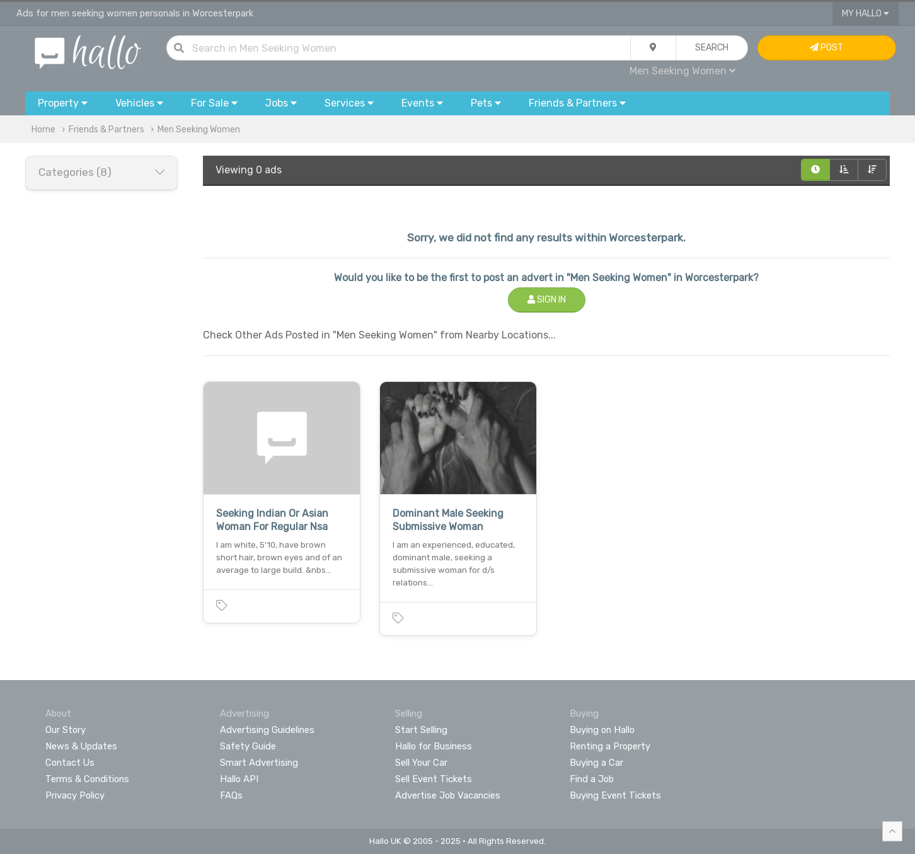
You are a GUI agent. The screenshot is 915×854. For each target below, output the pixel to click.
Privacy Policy (75, 795)
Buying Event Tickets (615, 795)
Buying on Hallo (602, 730)
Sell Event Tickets (433, 779)
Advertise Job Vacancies (447, 795)
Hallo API (239, 779)
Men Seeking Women (682, 71)
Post (826, 47)
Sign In (546, 299)
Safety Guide (248, 746)
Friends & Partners (106, 129)
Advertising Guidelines (267, 730)
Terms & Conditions (87, 779)
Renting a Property (610, 746)
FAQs (231, 795)
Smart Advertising (259, 762)
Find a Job (592, 779)
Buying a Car (596, 762)
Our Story (65, 730)
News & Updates (81, 746)
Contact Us (70, 762)
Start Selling (421, 730)
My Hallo (865, 13)
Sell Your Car (421, 762)
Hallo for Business (433, 746)
